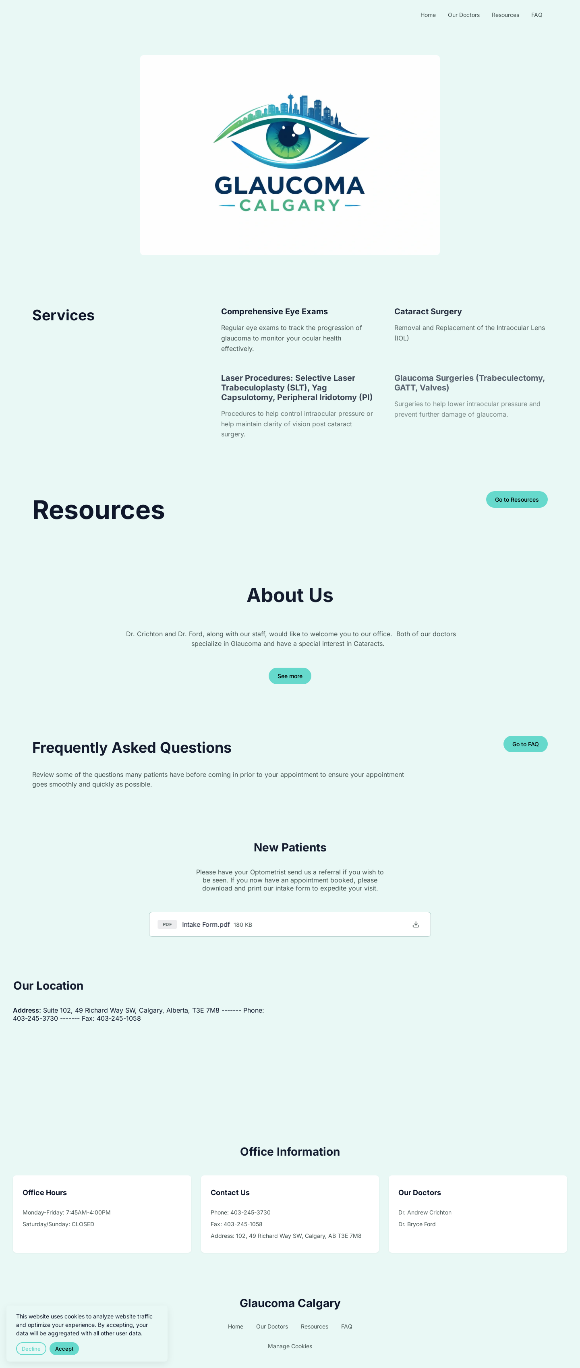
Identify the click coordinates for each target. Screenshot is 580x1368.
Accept (64, 1348)
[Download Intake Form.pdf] (412, 924)
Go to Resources (517, 499)
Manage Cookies (290, 1346)
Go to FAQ (525, 744)
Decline (31, 1348)
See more (290, 676)
